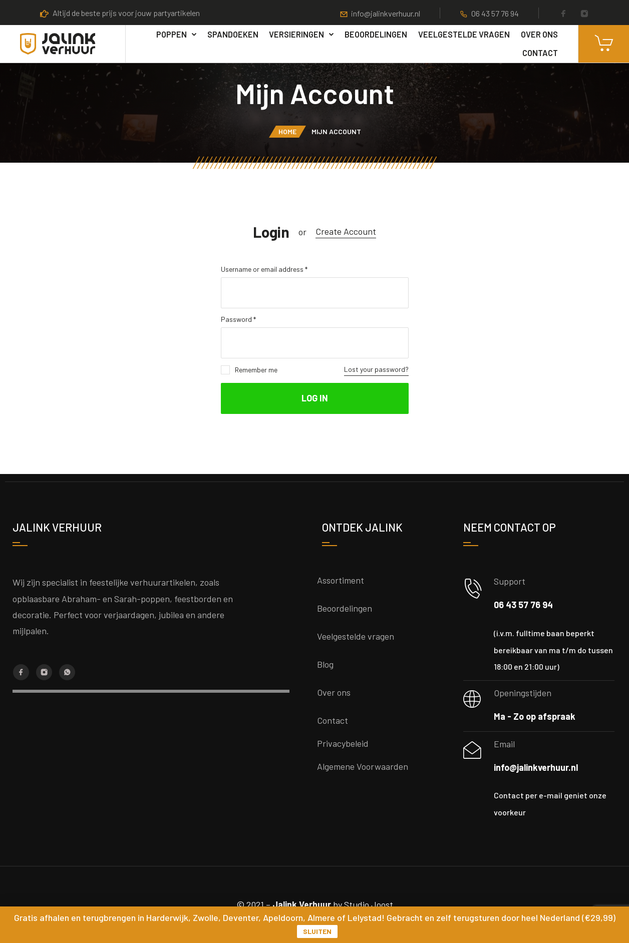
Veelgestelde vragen (464, 34)
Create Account (346, 231)
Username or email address (264, 269)
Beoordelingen (376, 34)
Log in (314, 397)
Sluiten (317, 931)
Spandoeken (232, 34)
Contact (540, 53)
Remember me (249, 369)
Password (238, 319)
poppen (171, 34)
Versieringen (296, 34)
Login (271, 232)
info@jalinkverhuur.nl (385, 13)
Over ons (539, 34)
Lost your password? (376, 369)
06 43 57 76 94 (495, 13)
